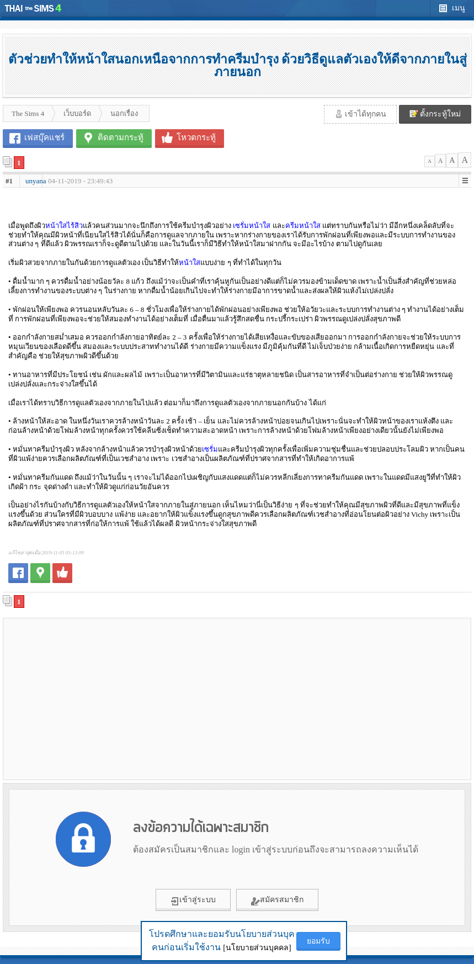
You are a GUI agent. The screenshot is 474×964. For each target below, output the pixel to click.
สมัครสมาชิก (277, 900)
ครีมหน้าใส (303, 225)
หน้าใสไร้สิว (64, 225)
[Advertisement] (120, 698)
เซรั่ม (210, 449)
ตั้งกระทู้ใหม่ (435, 113)
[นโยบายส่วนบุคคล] (257, 948)
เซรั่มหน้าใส (251, 225)
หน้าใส (189, 262)
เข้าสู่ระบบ (193, 900)
